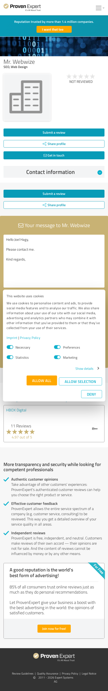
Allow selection (80, 381)
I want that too (52, 29)
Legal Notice (89, 673)
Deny (91, 394)
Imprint (12, 337)
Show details (84, 368)
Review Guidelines (23, 673)
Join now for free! (54, 628)
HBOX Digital (16, 410)
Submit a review (54, 132)
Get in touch (54, 155)
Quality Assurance (47, 673)
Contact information (64, 172)
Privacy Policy (30, 337)
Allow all (41, 380)
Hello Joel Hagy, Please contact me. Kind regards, (54, 261)
